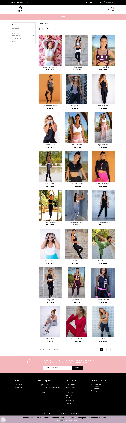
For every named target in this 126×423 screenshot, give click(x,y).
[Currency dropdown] (97, 2)
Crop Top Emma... (103, 183)
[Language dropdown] (89, 2)
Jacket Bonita (103, 300)
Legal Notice (44, 385)
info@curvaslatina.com (102, 391)
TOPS (62, 9)
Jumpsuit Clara (77, 222)
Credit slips (69, 393)
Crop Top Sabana (77, 183)
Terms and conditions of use (50, 387)
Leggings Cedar (77, 67)
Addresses (69, 395)
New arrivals (19, 387)
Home (14, 25)
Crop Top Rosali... (76, 338)
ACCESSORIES (84, 9)
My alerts (69, 403)
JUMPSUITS (52, 9)
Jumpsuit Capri (77, 106)
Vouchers (69, 398)
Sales (17, 390)
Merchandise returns (73, 387)
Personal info (70, 385)
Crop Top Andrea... (50, 67)
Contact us (109, 2)
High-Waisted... (103, 106)
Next (112, 349)
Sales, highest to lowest (100, 29)
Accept (62, 420)
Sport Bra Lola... (77, 145)
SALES (95, 9)
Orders (68, 390)
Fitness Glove (50, 145)
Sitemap (43, 393)
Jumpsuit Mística (50, 106)
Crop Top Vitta (103, 67)
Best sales (18, 385)
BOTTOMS (72, 9)
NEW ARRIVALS (40, 9)
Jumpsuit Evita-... (103, 222)
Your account (70, 380)
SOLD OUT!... (50, 338)
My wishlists (70, 400)
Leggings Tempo (50, 300)
